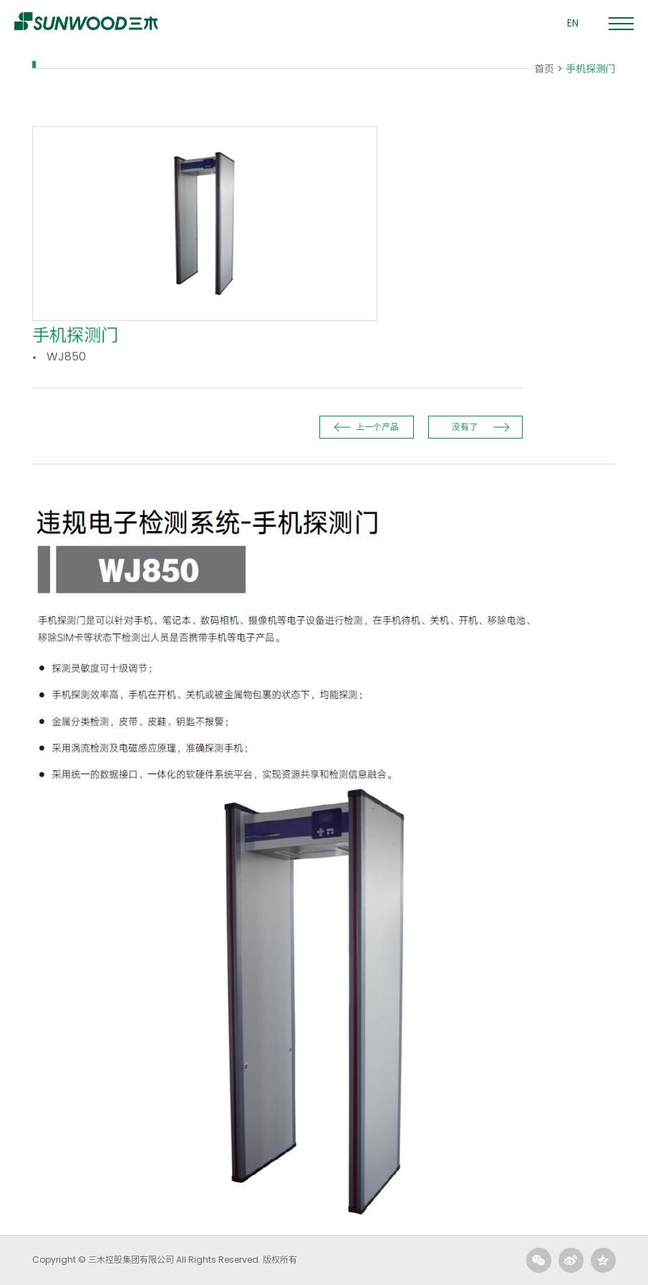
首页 (544, 69)
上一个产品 (377, 427)
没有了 (465, 427)
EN (573, 23)
